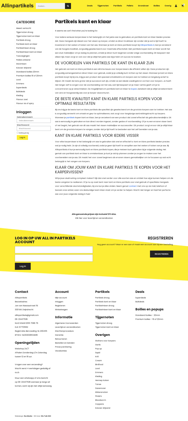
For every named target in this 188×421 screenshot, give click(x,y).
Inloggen (59, 301)
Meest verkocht (23, 28)
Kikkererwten (101, 392)
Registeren (60, 305)
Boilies (157, 5)
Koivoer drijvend (23, 67)
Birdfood (99, 364)
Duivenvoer (100, 388)
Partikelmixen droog (25, 48)
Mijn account (61, 297)
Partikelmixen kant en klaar (29, 52)
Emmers (20, 83)
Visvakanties (61, 350)
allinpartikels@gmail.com (27, 315)
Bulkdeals (20, 91)
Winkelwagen (61, 309)
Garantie (59, 335)
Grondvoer (143, 5)
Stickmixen (21, 63)
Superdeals (21, 87)
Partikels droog (23, 40)
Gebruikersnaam (25, 117)
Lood (18, 79)
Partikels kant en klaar (26, 44)
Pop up (98, 348)
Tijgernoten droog (24, 32)
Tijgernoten (103, 5)
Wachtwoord (23, 125)
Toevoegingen (23, 56)
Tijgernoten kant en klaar (28, 36)
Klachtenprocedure (64, 331)
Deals (90, 5)
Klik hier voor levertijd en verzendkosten (94, 218)
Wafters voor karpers (105, 340)
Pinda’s (98, 396)
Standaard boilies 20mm (27, 71)
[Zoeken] (68, 6)
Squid (97, 352)
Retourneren (61, 339)
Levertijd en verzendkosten (67, 327)
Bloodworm (100, 400)
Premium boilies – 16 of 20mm (149, 319)
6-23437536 (22, 319)
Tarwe (98, 384)
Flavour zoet (22, 99)
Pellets (130, 5)
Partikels (117, 5)
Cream (98, 360)
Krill (97, 356)
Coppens (99, 404)
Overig (168, 5)
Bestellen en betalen (65, 343)
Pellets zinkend (23, 59)
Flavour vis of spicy (25, 103)
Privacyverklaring (63, 346)
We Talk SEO (46, 416)
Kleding (19, 95)
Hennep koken (102, 380)
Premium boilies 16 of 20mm (29, 75)
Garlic (98, 344)
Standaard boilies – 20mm (147, 315)
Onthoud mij (23, 133)
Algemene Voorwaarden (66, 323)
